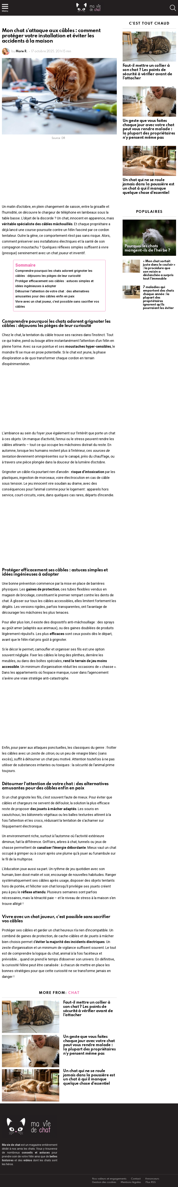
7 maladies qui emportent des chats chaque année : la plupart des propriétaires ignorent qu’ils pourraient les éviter (158, 298)
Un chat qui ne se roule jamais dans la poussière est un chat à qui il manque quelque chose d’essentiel (89, 1077)
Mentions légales (131, 1182)
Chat (74, 993)
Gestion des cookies (104, 1182)
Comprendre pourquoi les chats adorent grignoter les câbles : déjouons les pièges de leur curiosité (53, 273)
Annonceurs (152, 1179)
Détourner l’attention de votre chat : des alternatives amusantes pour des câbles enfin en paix (52, 293)
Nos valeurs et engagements (109, 1179)
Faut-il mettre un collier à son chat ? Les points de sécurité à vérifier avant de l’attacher (88, 1009)
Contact (136, 1179)
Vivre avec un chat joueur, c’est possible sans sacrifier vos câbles (57, 304)
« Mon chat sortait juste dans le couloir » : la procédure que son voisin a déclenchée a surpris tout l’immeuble (159, 270)
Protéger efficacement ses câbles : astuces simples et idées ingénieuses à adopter (54, 283)
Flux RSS (150, 1182)
